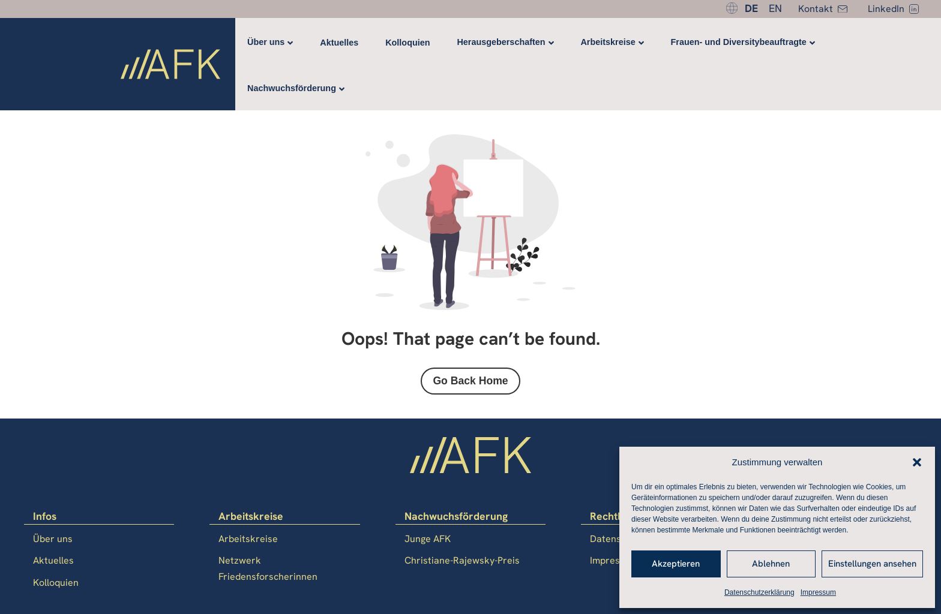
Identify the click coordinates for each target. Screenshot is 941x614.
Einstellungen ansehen (872, 564)
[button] (917, 462)
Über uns (265, 42)
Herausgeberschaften (501, 42)
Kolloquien (407, 42)
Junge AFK (427, 538)
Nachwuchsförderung (291, 88)
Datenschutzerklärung (759, 592)
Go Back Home (470, 381)
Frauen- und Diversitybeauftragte (739, 42)
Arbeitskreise (607, 42)
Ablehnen (771, 564)
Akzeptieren (676, 564)
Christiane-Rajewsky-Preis (462, 560)
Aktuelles (339, 42)
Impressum (818, 592)
